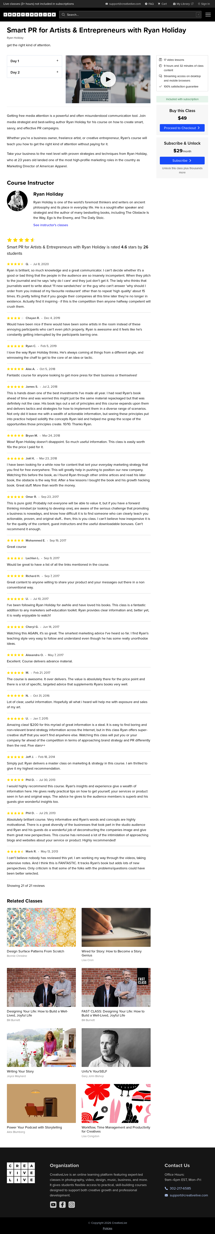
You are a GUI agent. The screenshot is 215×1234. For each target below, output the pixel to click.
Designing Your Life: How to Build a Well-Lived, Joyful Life (37, 1013)
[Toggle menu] (208, 14)
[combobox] (130, 14)
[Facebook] (62, 1204)
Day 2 (15, 72)
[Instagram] (71, 1204)
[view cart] (163, 3)
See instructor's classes (50, 225)
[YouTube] (53, 1204)
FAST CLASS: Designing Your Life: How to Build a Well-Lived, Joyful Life (113, 1013)
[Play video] (108, 79)
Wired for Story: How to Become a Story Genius (112, 953)
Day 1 (15, 61)
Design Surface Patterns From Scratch (35, 951)
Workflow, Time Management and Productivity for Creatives (116, 1129)
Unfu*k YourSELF (94, 1071)
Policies (107, 1228)
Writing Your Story (20, 1071)
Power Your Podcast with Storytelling (34, 1127)
